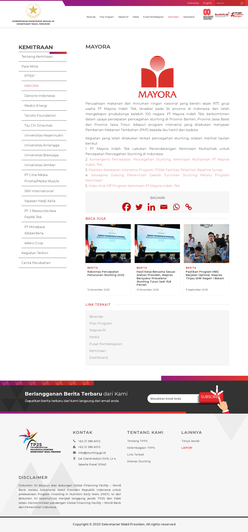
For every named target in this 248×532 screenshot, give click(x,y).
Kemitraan (173, 17)
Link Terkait (135, 454)
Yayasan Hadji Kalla (39, 201)
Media (136, 17)
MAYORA (31, 86)
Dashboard (188, 17)
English (207, 3)
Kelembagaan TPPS (141, 448)
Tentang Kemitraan (37, 56)
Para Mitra (30, 66)
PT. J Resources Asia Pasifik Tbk (40, 214)
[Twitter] (139, 207)
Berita (92, 267)
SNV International (39, 191)
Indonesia (193, 3)
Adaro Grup (33, 243)
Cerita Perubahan (36, 263)
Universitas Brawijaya (41, 155)
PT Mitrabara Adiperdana (34, 230)
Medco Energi (35, 106)
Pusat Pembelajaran (153, 17)
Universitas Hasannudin (43, 135)
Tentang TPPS (137, 441)
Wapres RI (123, 17)
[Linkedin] (151, 207)
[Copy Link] (188, 207)
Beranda (91, 17)
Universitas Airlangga (41, 145)
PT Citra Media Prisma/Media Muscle (41, 178)
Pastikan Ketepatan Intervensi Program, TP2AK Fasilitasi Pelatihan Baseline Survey (155, 170)
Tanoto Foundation (40, 115)
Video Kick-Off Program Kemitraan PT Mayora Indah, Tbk (134, 186)
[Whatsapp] (176, 207)
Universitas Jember (40, 165)
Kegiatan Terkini (35, 253)
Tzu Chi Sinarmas (38, 125)
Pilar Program (107, 17)
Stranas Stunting (139, 461)
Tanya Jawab (190, 441)
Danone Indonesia (39, 96)
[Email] (164, 207)
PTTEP (29, 76)
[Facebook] (126, 207)
